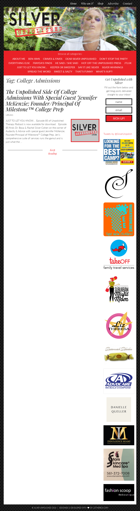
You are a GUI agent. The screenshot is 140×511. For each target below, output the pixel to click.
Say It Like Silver (88, 67)
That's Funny (84, 71)
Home (73, 3)
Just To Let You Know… (32, 67)
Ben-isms (34, 58)
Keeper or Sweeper (62, 67)
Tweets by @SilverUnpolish (117, 133)
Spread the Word (39, 71)
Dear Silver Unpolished (80, 58)
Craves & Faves (52, 58)
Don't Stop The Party (114, 58)
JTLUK (128, 63)
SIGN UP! (119, 118)
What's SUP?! (104, 71)
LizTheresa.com (100, 508)
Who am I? (87, 3)
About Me (18, 58)
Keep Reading (52, 151)
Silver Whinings (112, 67)
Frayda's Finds (42, 63)
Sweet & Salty (63, 71)
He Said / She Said (66, 63)
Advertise (113, 3)
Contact (127, 3)
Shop (100, 3)
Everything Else (19, 63)
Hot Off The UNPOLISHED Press (101, 63)
